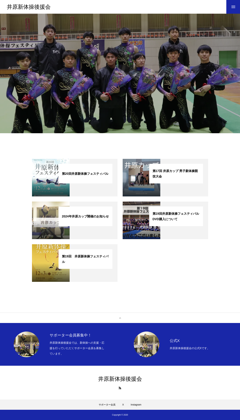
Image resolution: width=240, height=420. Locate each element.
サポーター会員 (107, 404)
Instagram (136, 404)
